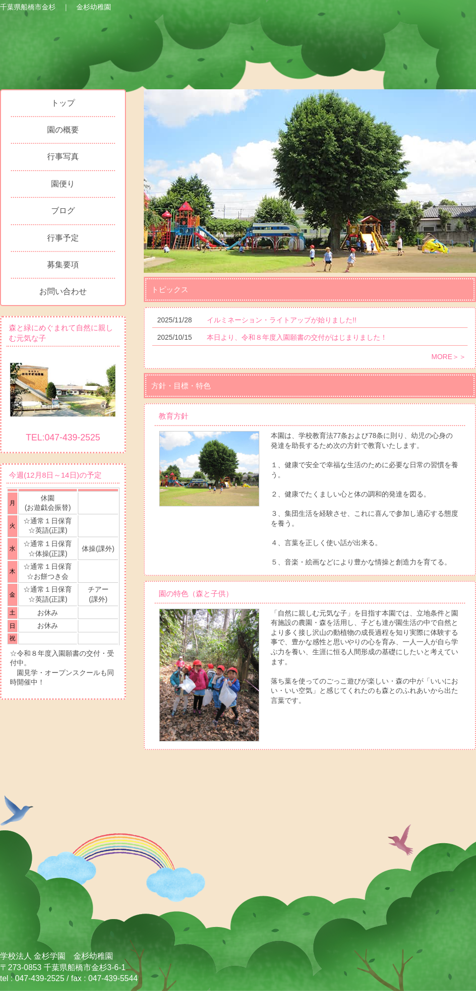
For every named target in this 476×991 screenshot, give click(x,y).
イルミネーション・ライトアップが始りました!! (282, 320)
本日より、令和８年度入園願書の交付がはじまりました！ (297, 337)
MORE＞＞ (448, 357)
